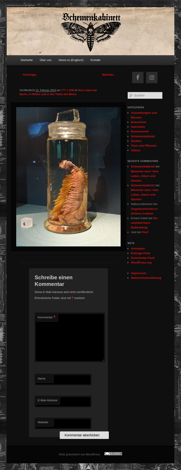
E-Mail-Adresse (48, 400)
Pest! (145, 232)
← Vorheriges (27, 74)
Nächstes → (109, 74)
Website (43, 422)
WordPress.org (141, 262)
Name (42, 378)
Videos (135, 150)
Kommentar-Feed (143, 258)
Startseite (27, 60)
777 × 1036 (67, 90)
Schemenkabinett (143, 136)
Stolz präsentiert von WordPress (79, 454)
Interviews (138, 126)
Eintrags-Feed (140, 253)
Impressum (138, 273)
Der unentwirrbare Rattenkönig (144, 222)
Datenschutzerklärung (146, 277)
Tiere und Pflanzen (143, 145)
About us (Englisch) (71, 60)
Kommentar (47, 317)
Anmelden (138, 248)
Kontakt (95, 60)
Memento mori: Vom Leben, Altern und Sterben (144, 176)
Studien (136, 141)
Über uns (46, 60)
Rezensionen (140, 131)
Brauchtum (138, 122)
